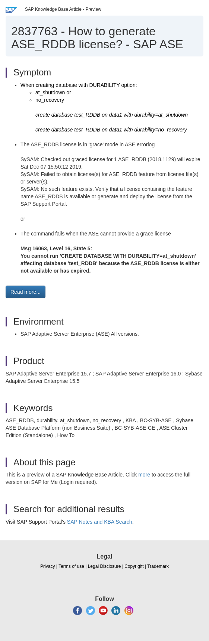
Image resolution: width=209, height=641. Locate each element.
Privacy (47, 566)
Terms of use (71, 566)
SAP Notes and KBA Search (99, 522)
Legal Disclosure (104, 566)
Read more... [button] (25, 292)
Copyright (133, 566)
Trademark (158, 566)
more (144, 475)
